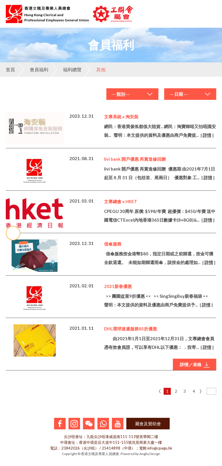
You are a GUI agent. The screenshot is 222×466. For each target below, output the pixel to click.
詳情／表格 (195, 365)
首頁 (10, 69)
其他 (95, 69)
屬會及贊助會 (148, 423)
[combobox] (132, 94)
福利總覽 (66, 69)
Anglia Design (149, 454)
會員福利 (33, 69)
